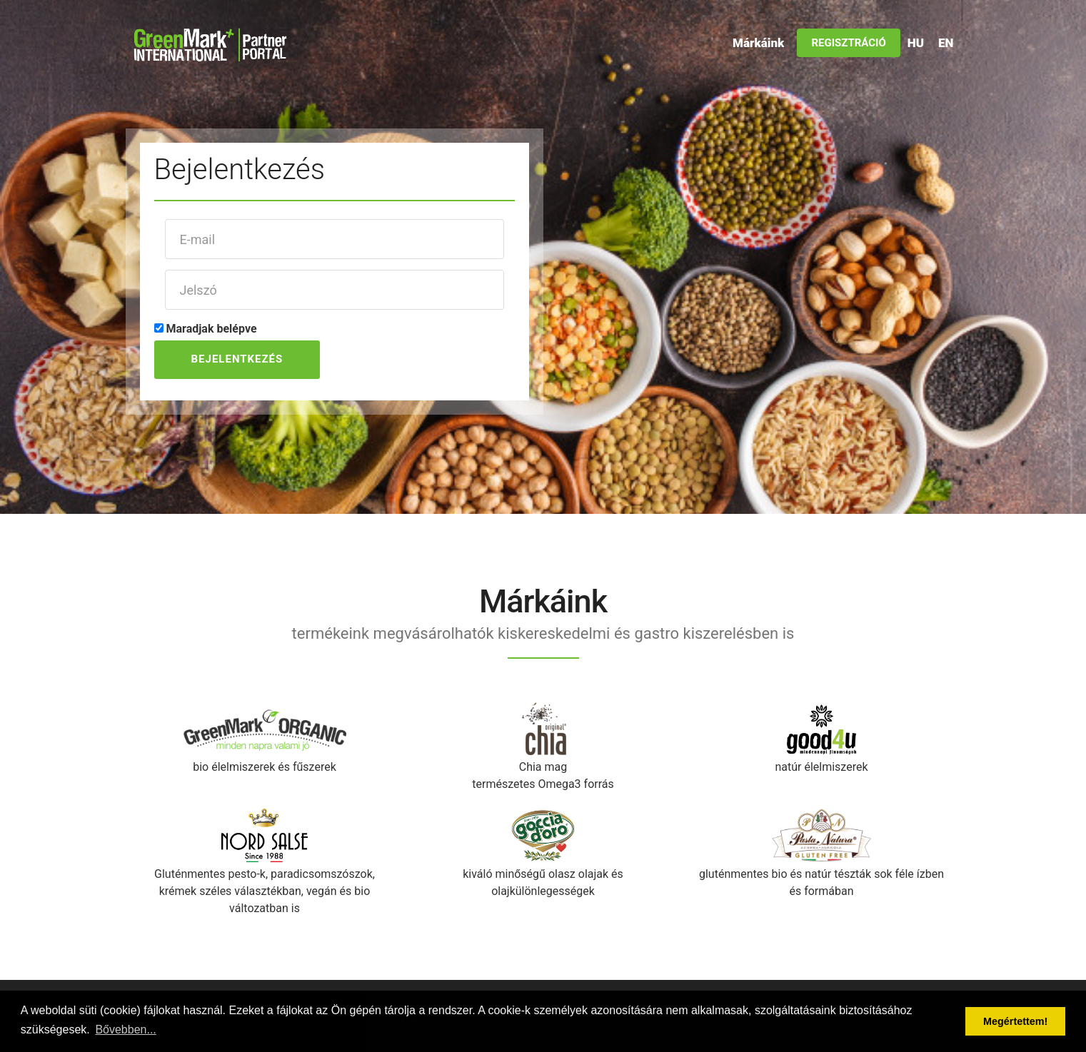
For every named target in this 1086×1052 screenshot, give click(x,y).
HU (915, 43)
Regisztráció (848, 42)
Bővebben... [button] (125, 1029)
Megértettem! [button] (1015, 1021)
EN (945, 43)
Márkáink (758, 43)
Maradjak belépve (211, 328)
